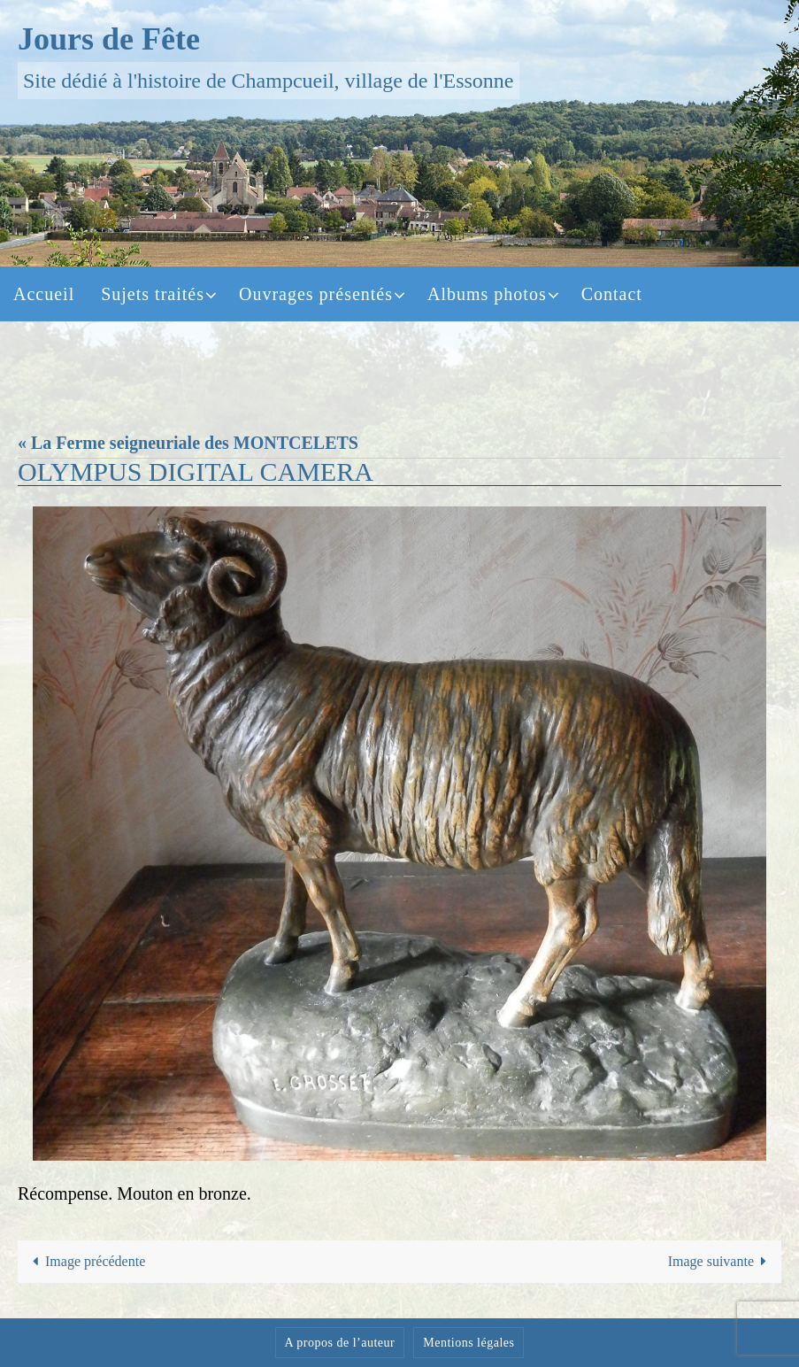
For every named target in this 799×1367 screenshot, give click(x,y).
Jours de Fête (109, 39)
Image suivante (721, 1261)
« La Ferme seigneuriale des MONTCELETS (188, 442)
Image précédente (86, 1261)
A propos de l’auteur (340, 1342)
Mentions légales (468, 1342)
